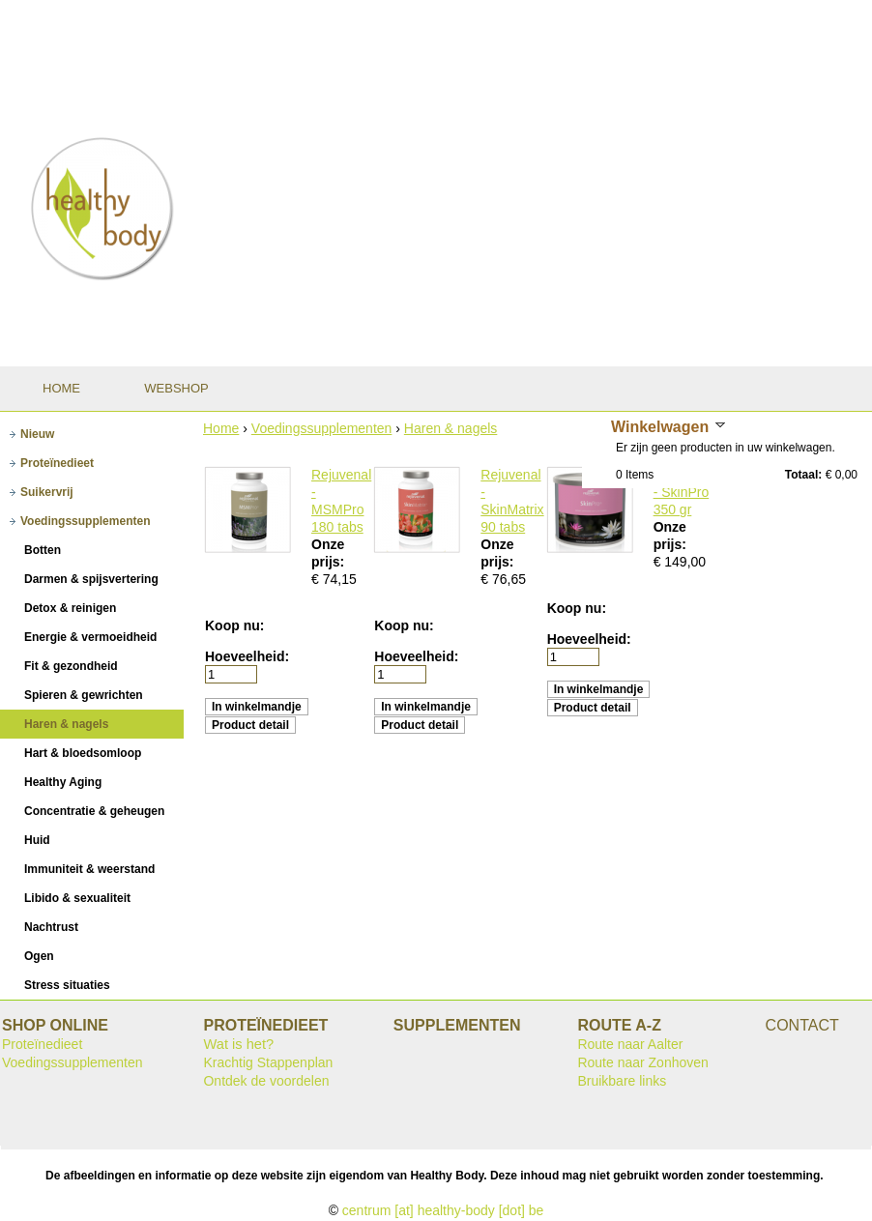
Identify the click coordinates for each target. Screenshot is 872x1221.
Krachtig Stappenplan (268, 1062)
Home (221, 428)
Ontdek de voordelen (266, 1081)
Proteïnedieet (42, 1044)
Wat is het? (238, 1044)
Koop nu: (234, 625)
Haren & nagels (451, 428)
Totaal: (803, 474)
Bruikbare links (621, 1081)
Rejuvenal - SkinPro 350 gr (683, 492)
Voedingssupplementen (321, 428)
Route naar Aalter (630, 1044)
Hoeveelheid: (247, 656)
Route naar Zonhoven (642, 1062)
